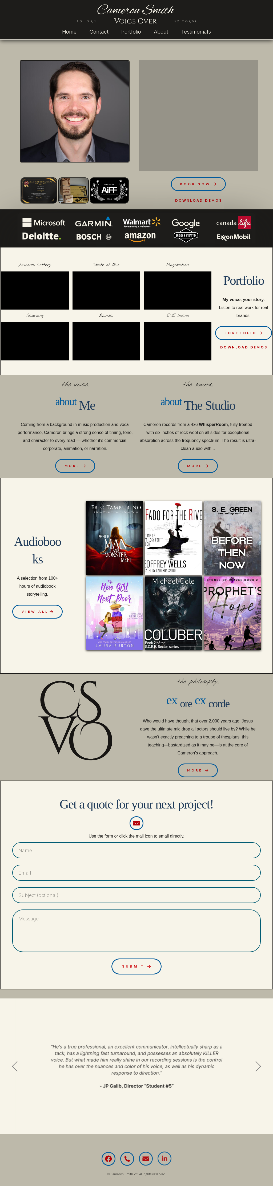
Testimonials (196, 32)
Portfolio (131, 32)
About (161, 32)
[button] (198, 183)
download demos (199, 200)
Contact (99, 32)
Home (69, 32)
